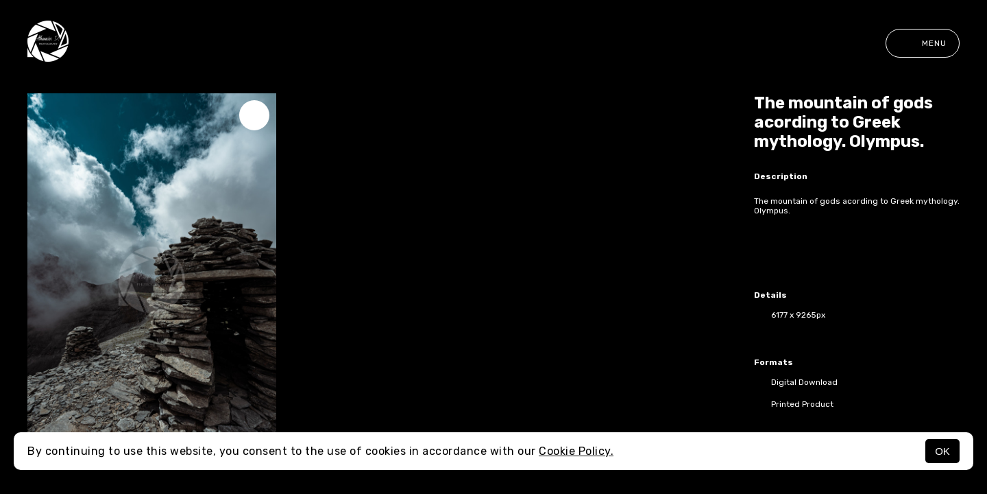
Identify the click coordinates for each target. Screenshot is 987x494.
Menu (923, 43)
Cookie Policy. (576, 451)
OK (942, 451)
